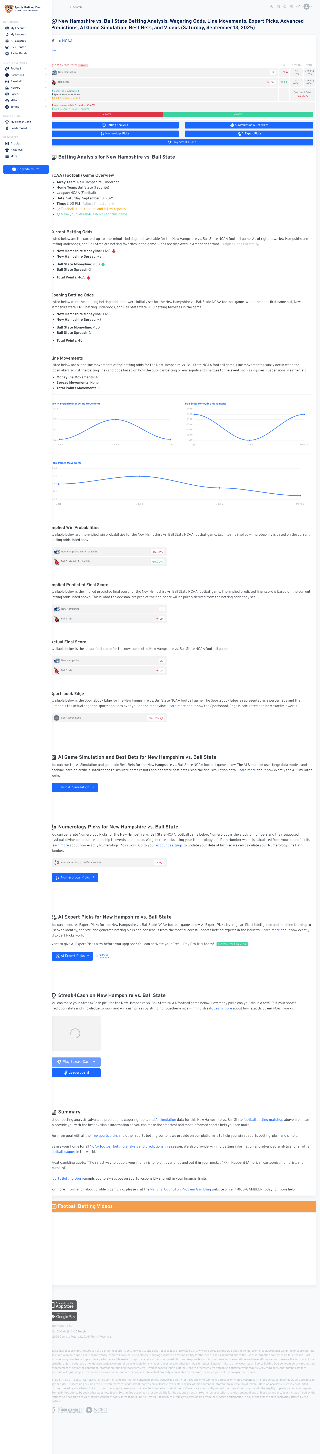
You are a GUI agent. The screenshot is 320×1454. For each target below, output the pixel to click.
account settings (187, 851)
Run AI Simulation (83, 792)
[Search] (97, 7)
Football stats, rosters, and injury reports (99, 209)
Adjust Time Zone (107, 204)
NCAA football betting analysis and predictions (135, 1152)
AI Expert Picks (80, 961)
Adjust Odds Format (255, 244)
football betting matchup (272, 1125)
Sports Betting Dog (74, 1184)
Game (61, 50)
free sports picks (113, 1141)
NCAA (75, 41)
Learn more (185, 711)
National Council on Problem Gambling (189, 1195)
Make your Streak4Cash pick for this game (100, 214)
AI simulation (174, 1125)
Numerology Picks (83, 883)
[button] (306, 6)
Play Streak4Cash (84, 1067)
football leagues (80, 1157)
